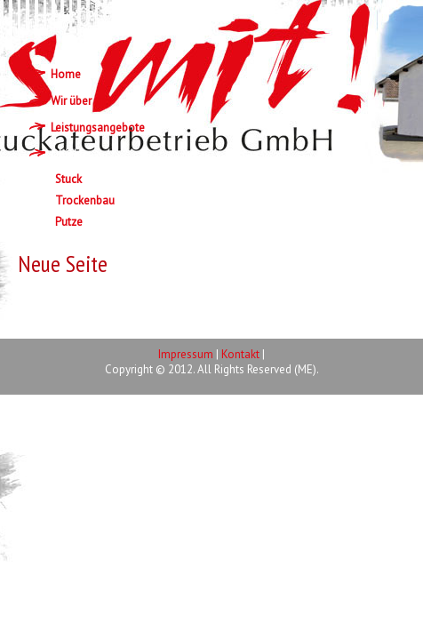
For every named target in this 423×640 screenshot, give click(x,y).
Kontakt (240, 354)
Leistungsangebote (98, 127)
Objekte (70, 154)
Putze (69, 221)
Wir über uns (81, 100)
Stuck (68, 179)
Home (66, 74)
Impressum (185, 354)
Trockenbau (85, 200)
